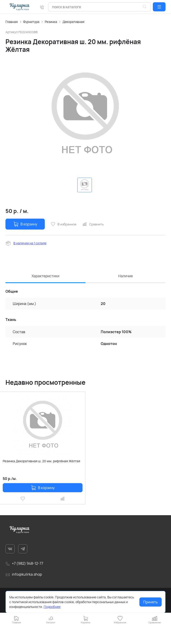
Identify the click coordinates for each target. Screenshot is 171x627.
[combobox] (99, 6)
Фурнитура (31, 22)
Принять (150, 602)
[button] (159, 6)
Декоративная (73, 22)
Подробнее (52, 607)
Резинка (51, 22)
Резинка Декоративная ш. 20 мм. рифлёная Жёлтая (41, 461)
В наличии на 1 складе (29, 243)
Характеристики (46, 276)
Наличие (125, 276)
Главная (11, 22)
